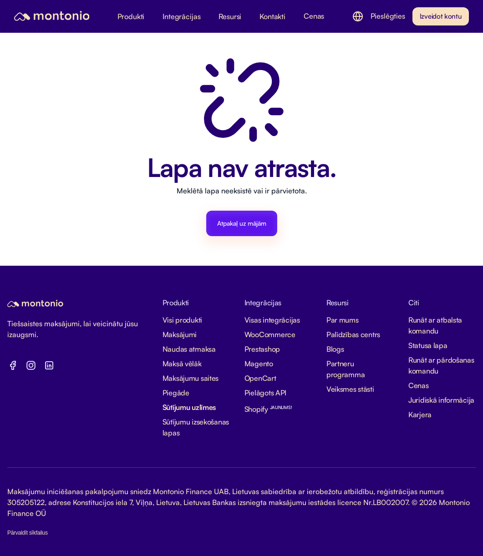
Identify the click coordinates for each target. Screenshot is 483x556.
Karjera (420, 414)
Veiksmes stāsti (350, 389)
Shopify (268, 409)
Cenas (418, 385)
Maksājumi (180, 334)
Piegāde (176, 392)
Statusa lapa (427, 345)
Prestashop (262, 349)
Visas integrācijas (272, 319)
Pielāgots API (265, 392)
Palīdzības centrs (353, 334)
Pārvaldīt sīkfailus (27, 533)
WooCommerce (269, 334)
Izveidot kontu (441, 16)
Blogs (335, 349)
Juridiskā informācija (441, 399)
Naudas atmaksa (189, 349)
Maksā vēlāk (182, 363)
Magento (258, 363)
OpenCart (260, 378)
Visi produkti (182, 319)
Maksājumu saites (191, 378)
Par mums (342, 319)
